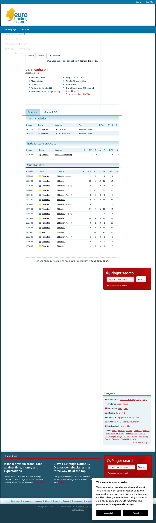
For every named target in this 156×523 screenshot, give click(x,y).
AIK (43, 232)
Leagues (9, 34)
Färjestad (45, 129)
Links (7, 53)
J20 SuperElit (60, 133)
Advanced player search (117, 285)
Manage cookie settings (122, 504)
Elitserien (61, 176)
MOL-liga (118, 436)
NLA (122, 426)
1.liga (138, 400)
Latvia (141, 433)
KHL (118, 413)
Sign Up (149, 2)
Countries (24, 29)
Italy (135, 433)
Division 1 (61, 232)
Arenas (24, 44)
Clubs (20, 34)
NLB (128, 426)
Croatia (129, 431)
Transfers (9, 48)
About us (18, 53)
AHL (134, 439)
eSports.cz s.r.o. (82, 507)
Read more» (39, 482)
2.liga (145, 400)
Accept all (108, 513)
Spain (123, 439)
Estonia (146, 431)
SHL (119, 422)
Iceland (129, 433)
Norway (127, 436)
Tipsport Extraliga (125, 417)
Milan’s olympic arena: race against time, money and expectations (23, 467)
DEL (120, 408)
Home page (10, 29)
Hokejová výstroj (78, 510)
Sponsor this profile (88, 61)
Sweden (41, 55)
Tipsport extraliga (127, 400)
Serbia (107, 439)
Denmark (138, 431)
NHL (129, 439)
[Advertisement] (93, 30)
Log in (138, 2)
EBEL (114, 431)
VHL (123, 413)
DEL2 (126, 408)
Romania (143, 436)
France (109, 433)
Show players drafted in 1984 (78, 94)
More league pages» (141, 443)
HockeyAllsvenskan (130, 422)
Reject (136, 513)
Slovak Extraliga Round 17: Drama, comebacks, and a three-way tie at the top (73, 467)
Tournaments (11, 44)
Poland (135, 436)
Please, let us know (98, 261)
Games (19, 39)
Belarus (121, 431)
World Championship (63, 155)
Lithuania (109, 436)
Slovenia (115, 439)
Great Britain (118, 433)
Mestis (125, 404)
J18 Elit (58, 129)
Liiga (119, 404)
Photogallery (24, 48)
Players (8, 39)
